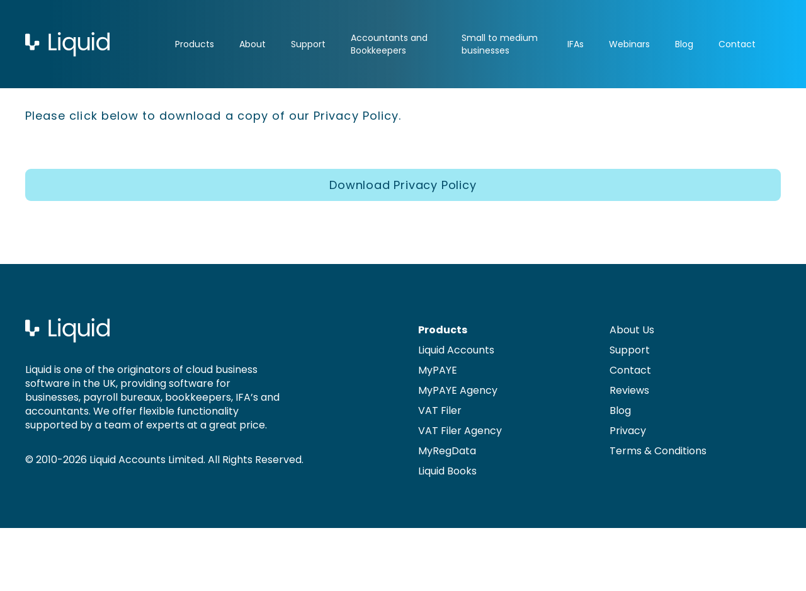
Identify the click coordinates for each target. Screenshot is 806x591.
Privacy (628, 430)
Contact (737, 44)
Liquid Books (447, 471)
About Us (632, 330)
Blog (684, 44)
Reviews (629, 390)
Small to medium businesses (500, 44)
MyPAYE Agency (457, 390)
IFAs (575, 44)
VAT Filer (440, 410)
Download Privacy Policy (402, 185)
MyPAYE (437, 370)
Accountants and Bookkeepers (389, 44)
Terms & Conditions (658, 451)
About (252, 44)
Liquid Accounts (456, 350)
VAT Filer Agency (460, 430)
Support (308, 44)
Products (194, 44)
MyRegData (447, 451)
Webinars (629, 44)
